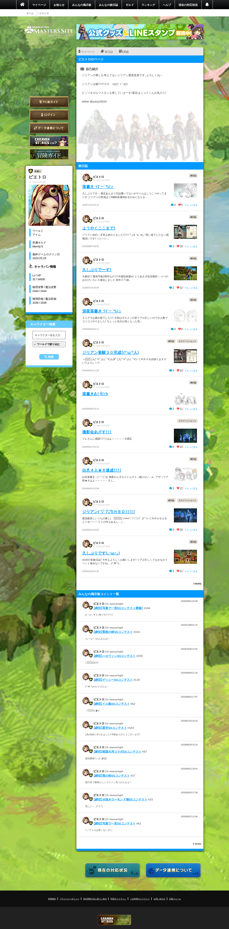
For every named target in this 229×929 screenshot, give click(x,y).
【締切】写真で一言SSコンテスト (114, 823)
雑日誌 (193, 175)
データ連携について (49, 128)
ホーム (30, 13)
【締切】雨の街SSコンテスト (111, 775)
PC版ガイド (49, 101)
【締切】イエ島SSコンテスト (111, 703)
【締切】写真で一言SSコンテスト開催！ (118, 608)
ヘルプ (167, 5)
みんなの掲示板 (81, 5)
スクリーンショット (187, 341)
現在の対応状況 (188, 5)
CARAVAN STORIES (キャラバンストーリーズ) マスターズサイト (49, 31)
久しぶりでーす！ (97, 269)
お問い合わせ (159, 898)
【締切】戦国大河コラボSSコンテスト (117, 751)
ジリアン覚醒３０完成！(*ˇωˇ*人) (110, 352)
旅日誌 (109, 52)
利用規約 (52, 898)
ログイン (49, 115)
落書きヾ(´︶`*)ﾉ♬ (97, 186)
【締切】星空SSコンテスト (110, 728)
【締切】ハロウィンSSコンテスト (114, 656)
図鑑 (126, 52)
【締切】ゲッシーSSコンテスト (113, 679)
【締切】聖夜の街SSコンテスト (113, 632)
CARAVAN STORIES (114, 920)
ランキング (148, 5)
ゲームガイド (49, 154)
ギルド (130, 5)
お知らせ (59, 5)
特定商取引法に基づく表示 (95, 898)
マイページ (39, 5)
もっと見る (191, 205)
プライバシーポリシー (69, 898)
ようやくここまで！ (98, 228)
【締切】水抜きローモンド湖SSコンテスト (120, 799)
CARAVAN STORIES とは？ (49, 141)
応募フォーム (175, 898)
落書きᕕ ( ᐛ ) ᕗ (95, 393)
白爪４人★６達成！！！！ (101, 470)
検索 (51, 356)
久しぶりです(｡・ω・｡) (101, 553)
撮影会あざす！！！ (97, 432)
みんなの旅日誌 (108, 5)
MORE (197, 583)
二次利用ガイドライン (140, 898)
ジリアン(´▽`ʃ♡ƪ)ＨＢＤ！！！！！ (108, 511)
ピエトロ (98, 176)
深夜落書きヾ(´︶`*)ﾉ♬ (101, 311)
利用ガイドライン (118, 898)
